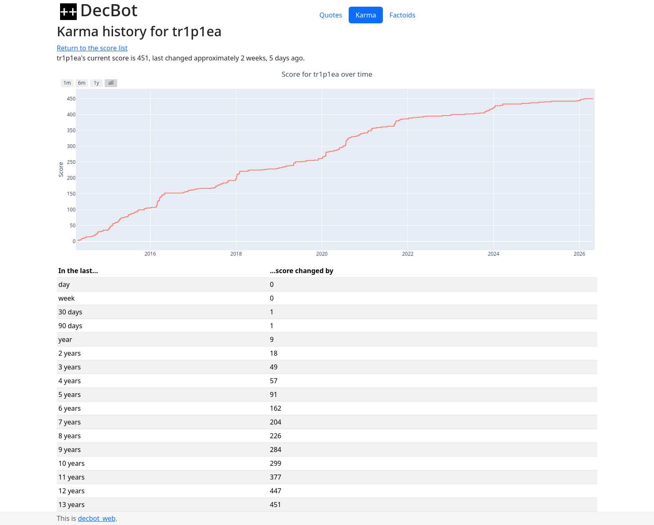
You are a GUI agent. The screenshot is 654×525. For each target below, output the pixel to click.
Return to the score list (92, 48)
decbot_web (97, 518)
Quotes (330, 15)
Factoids (402, 15)
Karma (365, 15)
